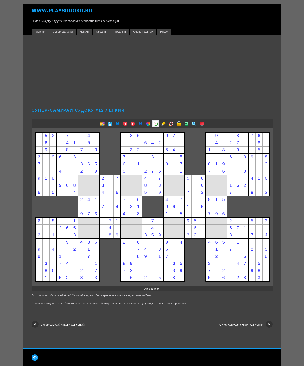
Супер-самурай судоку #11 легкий (58, 325)
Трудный (120, 31)
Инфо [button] (164, 31)
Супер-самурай (63, 31)
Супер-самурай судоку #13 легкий (246, 325)
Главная (40, 31)
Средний (101, 31)
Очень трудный (143, 31)
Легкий (84, 31)
